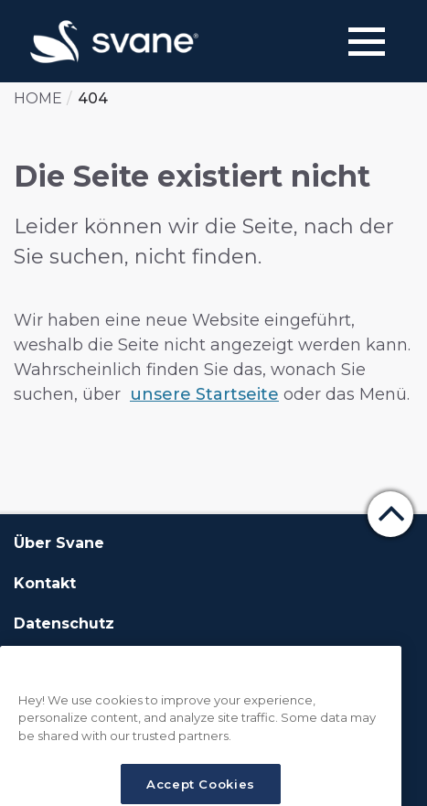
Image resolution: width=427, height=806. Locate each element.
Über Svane (59, 543)
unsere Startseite (204, 394)
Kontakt (45, 583)
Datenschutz (64, 623)
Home (38, 98)
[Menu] (367, 42)
